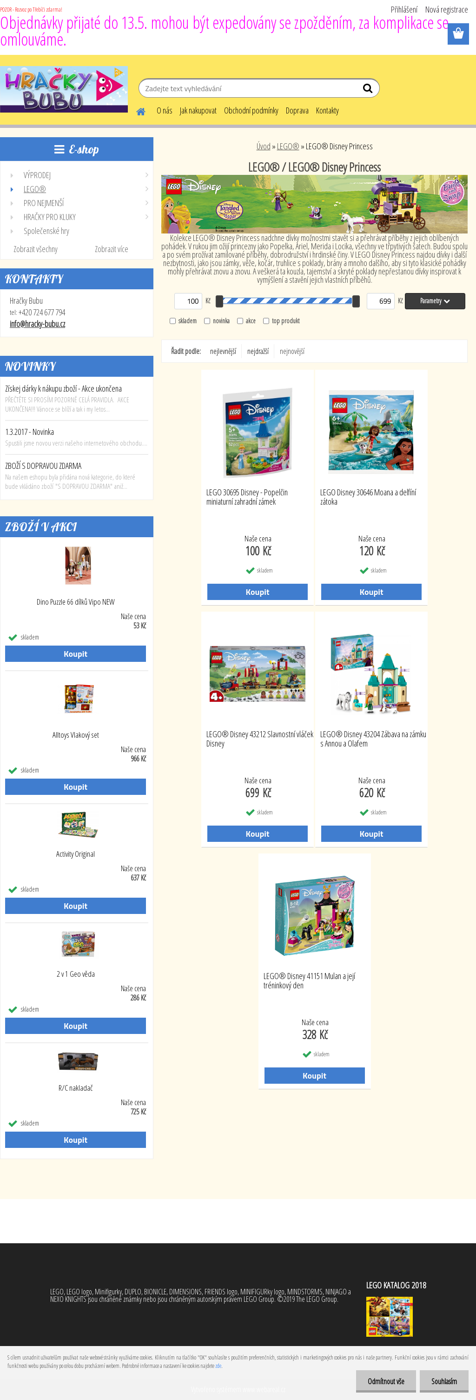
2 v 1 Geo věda (76, 974)
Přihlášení (404, 9)
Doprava (297, 110)
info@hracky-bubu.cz (37, 323)
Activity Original (75, 854)
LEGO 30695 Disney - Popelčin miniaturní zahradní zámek (247, 497)
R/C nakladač (76, 1088)
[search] (368, 90)
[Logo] (64, 89)
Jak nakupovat (198, 110)
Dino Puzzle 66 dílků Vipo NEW (76, 602)
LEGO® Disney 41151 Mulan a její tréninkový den (309, 981)
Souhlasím (444, 1381)
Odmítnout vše (386, 1381)
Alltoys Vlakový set (76, 735)
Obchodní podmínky (251, 110)
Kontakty (327, 110)
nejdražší (258, 351)
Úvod (264, 146)
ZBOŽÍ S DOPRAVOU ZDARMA (43, 465)
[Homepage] (135, 110)
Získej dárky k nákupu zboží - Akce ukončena (63, 388)
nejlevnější (223, 351)
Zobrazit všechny (35, 248)
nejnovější (292, 351)
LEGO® (288, 146)
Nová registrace (446, 9)
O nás (164, 110)
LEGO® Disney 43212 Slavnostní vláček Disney (259, 739)
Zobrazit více (111, 248)
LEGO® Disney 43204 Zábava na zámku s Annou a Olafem (373, 739)
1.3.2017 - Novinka (29, 431)
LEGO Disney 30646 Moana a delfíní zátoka (368, 497)
